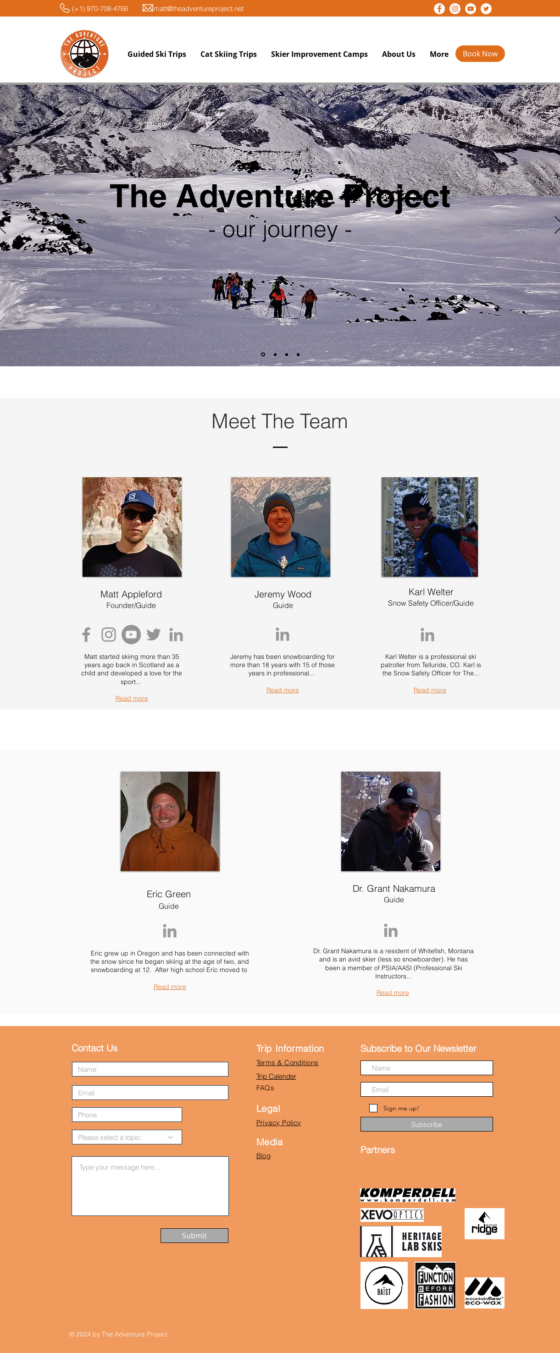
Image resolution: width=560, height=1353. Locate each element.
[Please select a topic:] (127, 1137)
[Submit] (194, 1235)
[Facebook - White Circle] (439, 8)
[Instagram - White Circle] (454, 8)
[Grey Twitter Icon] (153, 634)
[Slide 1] (263, 355)
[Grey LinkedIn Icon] (176, 634)
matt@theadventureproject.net (199, 8)
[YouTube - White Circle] (470, 8)
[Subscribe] (426, 1124)
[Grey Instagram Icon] (108, 634)
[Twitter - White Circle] (486, 8)
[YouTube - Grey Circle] (131, 634)
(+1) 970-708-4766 (92, 8)
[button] (156, 54)
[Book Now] (480, 53)
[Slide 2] (275, 354)
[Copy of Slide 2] (286, 354)
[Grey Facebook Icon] (86, 634)
